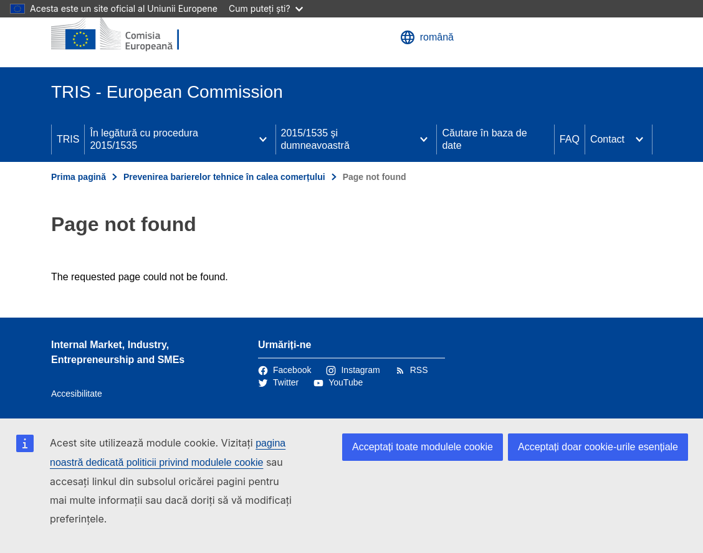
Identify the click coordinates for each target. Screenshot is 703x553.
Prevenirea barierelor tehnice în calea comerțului (224, 177)
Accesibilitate (76, 394)
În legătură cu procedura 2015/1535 (144, 139)
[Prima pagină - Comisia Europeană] (126, 33)
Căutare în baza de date (484, 139)
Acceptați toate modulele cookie (422, 447)
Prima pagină (78, 177)
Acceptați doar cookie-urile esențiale (598, 447)
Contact (607, 139)
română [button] (427, 37)
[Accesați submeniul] (263, 139)
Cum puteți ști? (266, 8)
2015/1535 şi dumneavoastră (315, 139)
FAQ (570, 139)
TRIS (68, 139)
